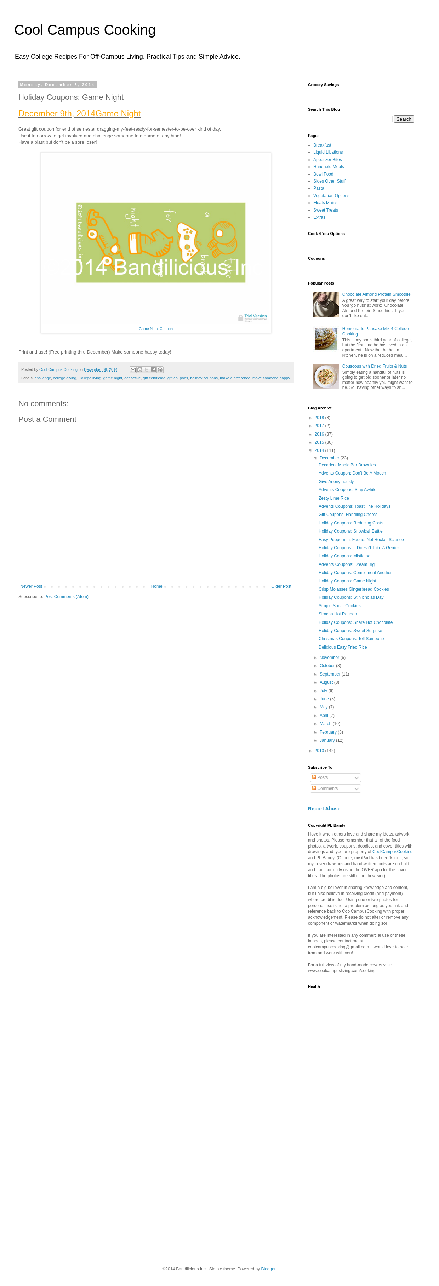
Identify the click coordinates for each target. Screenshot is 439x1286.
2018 (320, 417)
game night (112, 378)
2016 (320, 434)
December (330, 457)
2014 (320, 450)
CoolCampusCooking (392, 851)
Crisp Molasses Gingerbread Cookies (354, 589)
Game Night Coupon (156, 329)
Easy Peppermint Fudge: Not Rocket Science (361, 539)
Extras (319, 217)
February (329, 732)
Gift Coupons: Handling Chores (348, 514)
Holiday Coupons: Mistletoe (344, 555)
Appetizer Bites (327, 159)
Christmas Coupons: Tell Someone (351, 638)
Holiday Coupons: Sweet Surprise (350, 630)
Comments (325, 788)
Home (157, 586)
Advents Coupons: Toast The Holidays (354, 506)
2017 (320, 425)
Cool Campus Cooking (85, 30)
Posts (320, 777)
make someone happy (271, 378)
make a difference (235, 378)
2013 (320, 750)
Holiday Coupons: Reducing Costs (351, 523)
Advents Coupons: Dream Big (347, 564)
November (330, 657)
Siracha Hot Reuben (338, 614)
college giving (64, 378)
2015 (320, 442)
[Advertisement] (332, 1115)
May (324, 707)
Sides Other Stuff (329, 181)
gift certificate (154, 378)
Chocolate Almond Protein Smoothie (376, 294)
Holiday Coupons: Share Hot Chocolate (356, 622)
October (328, 665)
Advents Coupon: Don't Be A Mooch (352, 473)
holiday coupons (204, 378)
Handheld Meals (328, 166)
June (325, 698)
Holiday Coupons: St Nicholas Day (351, 597)
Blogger (268, 1269)
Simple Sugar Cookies (340, 605)
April (324, 715)
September (331, 674)
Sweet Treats (325, 210)
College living (90, 378)
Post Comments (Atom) (66, 596)
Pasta (318, 188)
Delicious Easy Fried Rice (343, 647)
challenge (43, 378)
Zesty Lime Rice (334, 498)
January (328, 740)
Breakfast (322, 145)
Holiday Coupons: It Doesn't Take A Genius (359, 547)
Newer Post (31, 586)
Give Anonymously (336, 481)
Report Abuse (324, 808)
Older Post (281, 586)
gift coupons (177, 378)
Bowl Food (323, 174)
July (324, 690)
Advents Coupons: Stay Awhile (347, 489)
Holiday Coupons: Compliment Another (355, 572)
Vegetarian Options (331, 195)
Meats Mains (325, 202)
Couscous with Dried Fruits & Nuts (374, 366)
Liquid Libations (328, 152)
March (326, 723)
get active (132, 378)
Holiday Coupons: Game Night (347, 581)
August (327, 682)
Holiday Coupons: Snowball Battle (351, 531)
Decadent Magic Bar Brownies (347, 465)
